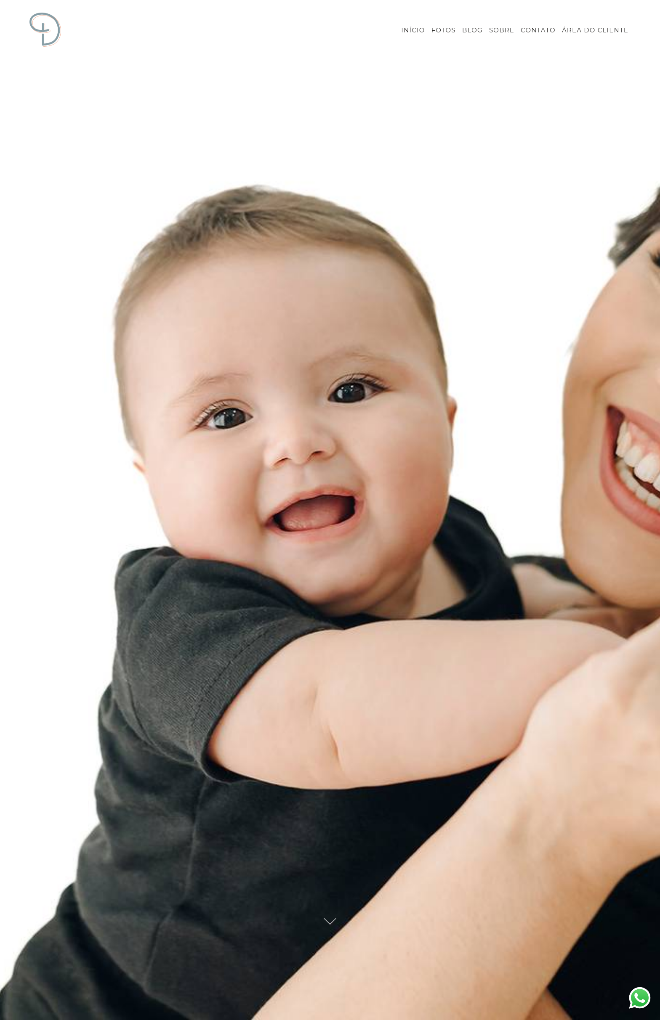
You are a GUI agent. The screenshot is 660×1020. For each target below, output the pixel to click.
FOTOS (443, 30)
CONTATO (538, 30)
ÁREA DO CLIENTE (595, 30)
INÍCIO (413, 30)
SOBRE (501, 30)
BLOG (472, 30)
